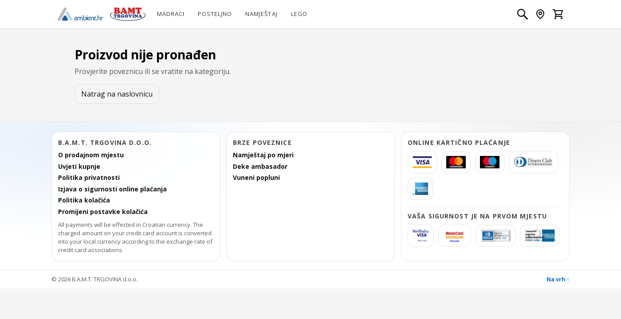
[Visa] (422, 162)
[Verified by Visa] (421, 236)
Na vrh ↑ (558, 279)
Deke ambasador (260, 167)
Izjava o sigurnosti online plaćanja (112, 189)
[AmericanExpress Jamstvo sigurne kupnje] (540, 236)
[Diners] (533, 162)
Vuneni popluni (256, 178)
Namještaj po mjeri (263, 155)
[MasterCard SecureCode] (454, 236)
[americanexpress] (420, 189)
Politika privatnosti (89, 178)
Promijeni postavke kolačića (103, 212)
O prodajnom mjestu (91, 155)
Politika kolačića (84, 200)
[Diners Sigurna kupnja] (495, 236)
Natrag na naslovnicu (117, 94)
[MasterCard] (456, 162)
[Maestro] (489, 162)
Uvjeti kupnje (79, 167)
